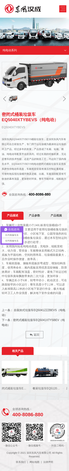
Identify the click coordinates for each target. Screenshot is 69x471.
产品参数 (34, 215)
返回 (34, 335)
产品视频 (56, 215)
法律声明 (48, 462)
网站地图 (34, 462)
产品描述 (12, 215)
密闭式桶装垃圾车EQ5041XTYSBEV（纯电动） (33, 322)
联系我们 (21, 462)
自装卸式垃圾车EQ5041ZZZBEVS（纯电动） (33, 313)
